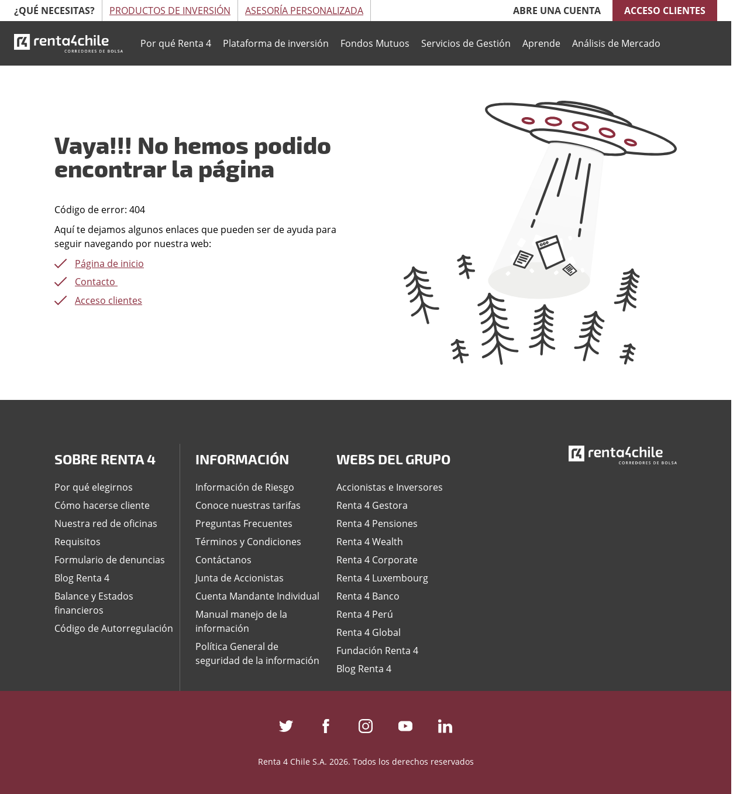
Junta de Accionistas (239, 577)
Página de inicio (109, 263)
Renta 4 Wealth (369, 541)
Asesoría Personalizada (304, 10)
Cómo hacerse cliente (102, 505)
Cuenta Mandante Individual (257, 596)
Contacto (96, 281)
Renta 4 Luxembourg (382, 577)
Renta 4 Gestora (372, 505)
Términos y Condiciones (248, 541)
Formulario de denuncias (109, 559)
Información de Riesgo (244, 487)
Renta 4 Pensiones (377, 523)
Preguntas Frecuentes (243, 523)
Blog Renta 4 (81, 577)
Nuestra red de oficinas (105, 523)
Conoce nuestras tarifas (248, 505)
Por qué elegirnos (93, 487)
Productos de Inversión (169, 10)
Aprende (541, 43)
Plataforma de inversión (276, 43)
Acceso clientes (664, 10)
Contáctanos (223, 559)
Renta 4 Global (368, 632)
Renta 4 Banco (368, 596)
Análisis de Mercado (616, 43)
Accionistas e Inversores (389, 487)
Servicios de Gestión (466, 43)
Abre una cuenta (557, 10)
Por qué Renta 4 (175, 43)
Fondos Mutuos (374, 43)
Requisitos (77, 541)
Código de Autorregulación (113, 628)
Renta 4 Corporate (377, 559)
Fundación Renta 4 (377, 650)
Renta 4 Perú (364, 614)
